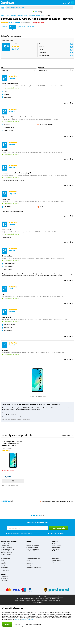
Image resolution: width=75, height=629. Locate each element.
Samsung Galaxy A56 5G (7, 549)
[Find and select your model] (39, 7)
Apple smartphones (31, 544)
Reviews (48, 15)
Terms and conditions (54, 600)
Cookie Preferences (42, 600)
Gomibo (3, 574)
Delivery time (29, 563)
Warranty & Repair (31, 569)
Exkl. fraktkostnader (13, 485)
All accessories (5, 570)
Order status (29, 562)
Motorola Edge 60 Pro (6, 552)
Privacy (28, 600)
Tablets (55, 541)
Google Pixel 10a (5, 551)
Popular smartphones (9, 541)
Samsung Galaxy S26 (6, 547)
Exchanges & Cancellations (33, 567)
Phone (7, 15)
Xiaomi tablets (56, 547)
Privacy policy (4, 580)
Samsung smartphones (32, 545)
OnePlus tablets (56, 551)
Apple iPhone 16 (5, 545)
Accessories (5, 558)
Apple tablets (55, 544)
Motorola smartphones (32, 549)
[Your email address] (27, 528)
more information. (55, 598)
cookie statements (27, 619)
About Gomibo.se (19, 600)
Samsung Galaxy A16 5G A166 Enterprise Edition (31, 15)
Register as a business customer (60, 562)
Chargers (3, 563)
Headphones (4, 567)
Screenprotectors (5, 562)
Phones (29, 541)
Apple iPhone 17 (5, 544)
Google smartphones (32, 551)
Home (2, 15)
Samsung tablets (56, 545)
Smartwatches (4, 569)
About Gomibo (4, 576)
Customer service (33, 558)
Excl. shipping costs (40, 396)
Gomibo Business (56, 560)
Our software (4, 578)
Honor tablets (55, 549)
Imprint (33, 600)
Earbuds (3, 565)
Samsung (13, 15)
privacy (17, 619)
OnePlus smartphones (32, 547)
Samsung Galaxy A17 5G (7, 554)
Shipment (29, 565)
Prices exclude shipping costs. (55, 597)
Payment (28, 560)
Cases (2, 560)
